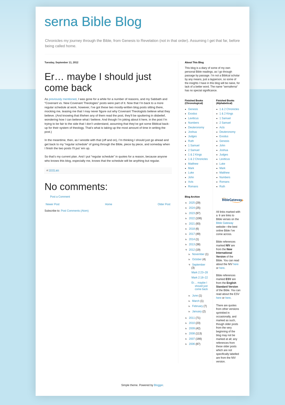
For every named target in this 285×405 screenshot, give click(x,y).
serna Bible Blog (93, 21)
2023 (192, 213)
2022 (192, 218)
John (191, 177)
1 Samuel (194, 145)
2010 (192, 323)
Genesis (193, 109)
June (195, 295)
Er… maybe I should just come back (199, 286)
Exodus (192, 113)
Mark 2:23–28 (199, 272)
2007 (192, 338)
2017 (192, 233)
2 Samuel (194, 150)
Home (108, 204)
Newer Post (52, 204)
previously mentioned (63, 99)
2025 (192, 202)
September (198, 264)
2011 (192, 317)
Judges (192, 136)
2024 (192, 207)
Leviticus (193, 118)
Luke (191, 172)
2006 (192, 344)
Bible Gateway (224, 223)
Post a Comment (60, 196)
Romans (193, 186)
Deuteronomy (196, 127)
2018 (192, 228)
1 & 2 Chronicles (198, 159)
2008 (192, 333)
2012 (192, 249)
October (197, 259)
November (198, 254)
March (196, 301)
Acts (190, 181)
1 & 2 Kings (195, 154)
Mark (191, 168)
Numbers (193, 122)
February (198, 306)
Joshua (192, 131)
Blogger (158, 385)
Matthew (193, 163)
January (197, 311)
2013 (192, 244)
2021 (192, 223)
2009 (192, 328)
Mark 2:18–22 (199, 277)
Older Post (164, 204)
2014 (192, 239)
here (235, 264)
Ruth (191, 141)
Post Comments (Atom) (75, 210)
